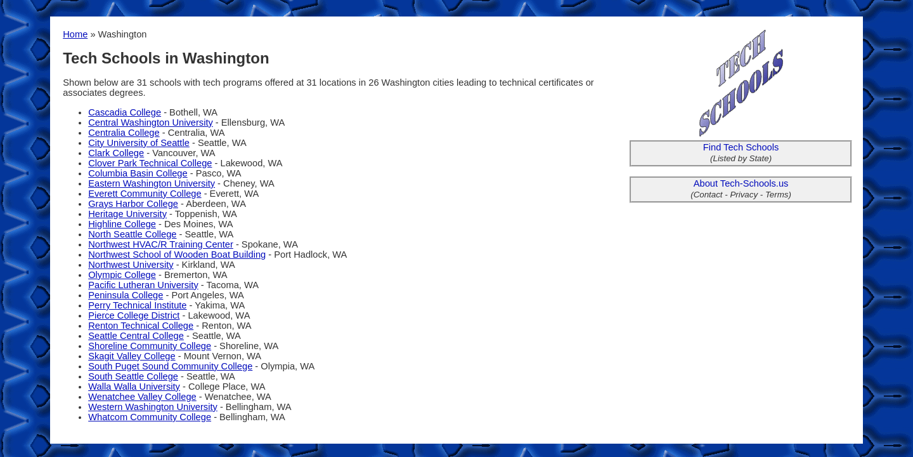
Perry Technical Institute (137, 305)
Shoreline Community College (149, 346)
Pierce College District (133, 315)
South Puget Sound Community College (170, 366)
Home (75, 34)
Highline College (122, 224)
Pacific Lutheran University (143, 285)
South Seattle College (133, 376)
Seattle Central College (136, 336)
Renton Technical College (140, 326)
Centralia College (123, 133)
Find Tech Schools (741, 147)
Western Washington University (152, 407)
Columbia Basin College (137, 173)
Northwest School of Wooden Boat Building (177, 254)
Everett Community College (144, 194)
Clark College (116, 153)
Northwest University (130, 265)
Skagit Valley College (131, 356)
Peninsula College (125, 295)
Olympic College (122, 275)
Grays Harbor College (133, 204)
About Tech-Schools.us (741, 183)
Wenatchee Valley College (142, 397)
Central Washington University (150, 122)
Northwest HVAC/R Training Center (160, 244)
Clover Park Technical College (150, 163)
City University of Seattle (139, 143)
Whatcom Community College (149, 417)
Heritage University (127, 214)
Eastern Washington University (151, 183)
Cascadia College (124, 112)
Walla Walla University (134, 386)
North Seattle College (132, 234)
